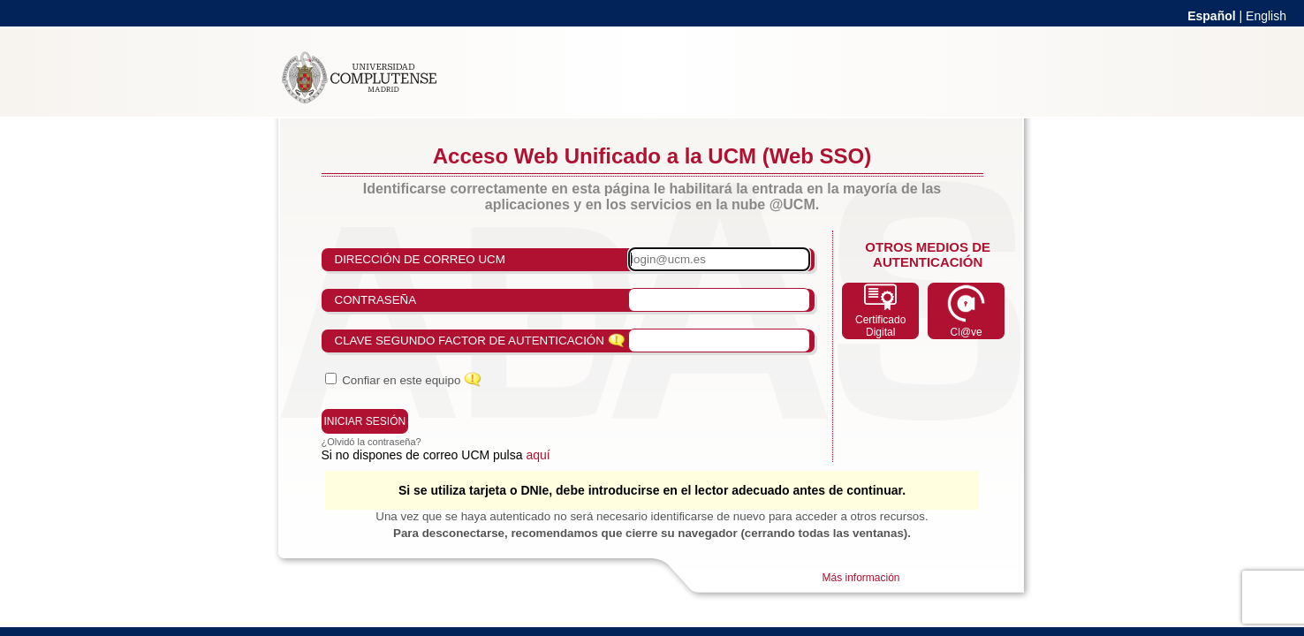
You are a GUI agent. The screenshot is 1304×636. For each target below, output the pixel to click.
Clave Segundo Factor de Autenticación (469, 340)
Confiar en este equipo (401, 380)
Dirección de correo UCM (420, 259)
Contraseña (376, 300)
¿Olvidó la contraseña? (371, 441)
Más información (860, 578)
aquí (538, 455)
